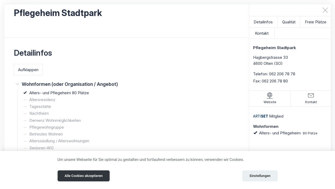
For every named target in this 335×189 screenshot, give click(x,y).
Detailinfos (263, 21)
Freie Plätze (315, 21)
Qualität (288, 21)
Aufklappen (28, 69)
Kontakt (262, 33)
